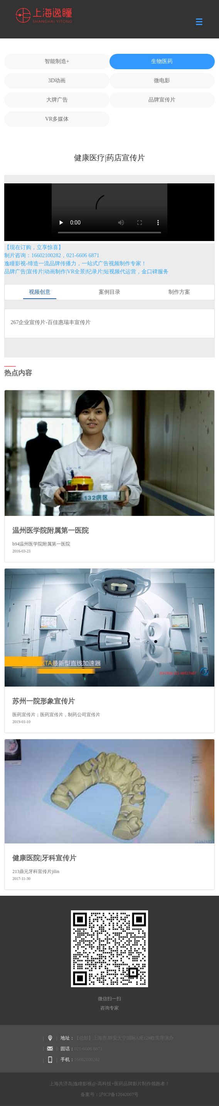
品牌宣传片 (161, 100)
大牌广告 (57, 100)
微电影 (162, 80)
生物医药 (162, 61)
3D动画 (57, 80)
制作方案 (179, 292)
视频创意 (40, 292)
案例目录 (109, 292)
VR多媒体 (57, 119)
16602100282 (87, 1059)
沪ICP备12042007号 (119, 1094)
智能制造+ (57, 61)
